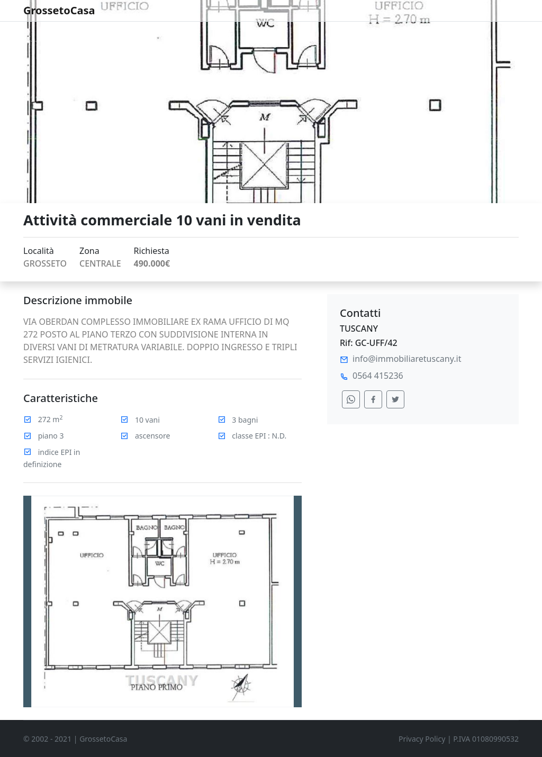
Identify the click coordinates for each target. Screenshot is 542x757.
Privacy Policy (422, 739)
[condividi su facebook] (373, 399)
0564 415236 (378, 375)
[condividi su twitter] (395, 399)
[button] (44, 601)
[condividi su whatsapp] (351, 399)
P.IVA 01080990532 (486, 739)
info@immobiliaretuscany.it (407, 358)
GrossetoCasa (59, 10)
